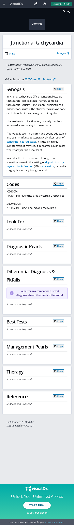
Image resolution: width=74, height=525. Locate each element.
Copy (60, 88)
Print (10, 53)
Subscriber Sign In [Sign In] (61, 4)
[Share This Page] (70, 11)
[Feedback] (45, 4)
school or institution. (55, 522)
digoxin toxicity (54, 162)
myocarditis (47, 166)
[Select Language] (36, 4)
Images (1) (63, 53)
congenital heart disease (21, 141)
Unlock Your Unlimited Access (37, 496)
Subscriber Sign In (37, 512)
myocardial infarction (20, 166)
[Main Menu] (4, 4)
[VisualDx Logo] (17, 4)
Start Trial (37, 505)
